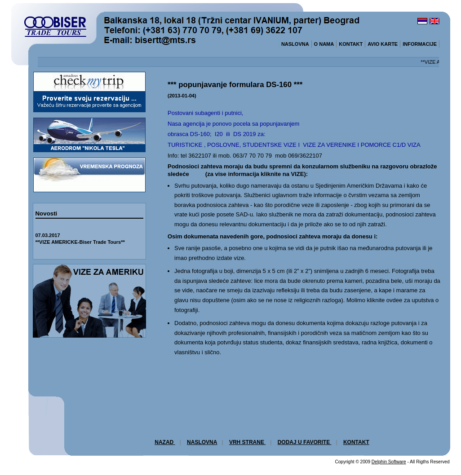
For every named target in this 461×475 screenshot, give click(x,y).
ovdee (394, 300)
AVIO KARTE (383, 44)
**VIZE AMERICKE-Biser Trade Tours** (80, 242)
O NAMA (324, 44)
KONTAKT (351, 44)
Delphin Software (389, 461)
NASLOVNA (295, 44)
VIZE (297, 174)
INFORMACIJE (420, 44)
